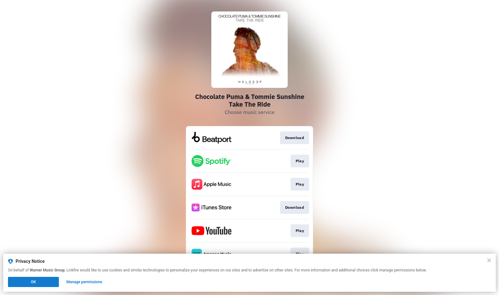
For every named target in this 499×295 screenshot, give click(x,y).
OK (33, 282)
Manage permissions (84, 282)
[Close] (489, 260)
